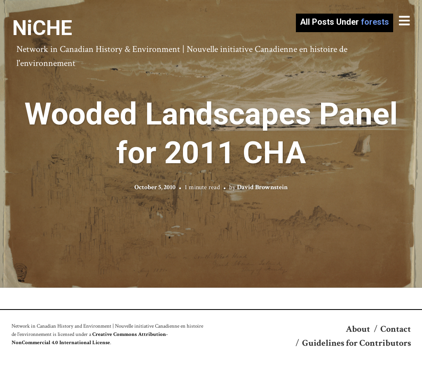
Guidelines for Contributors (356, 343)
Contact (395, 329)
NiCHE (42, 28)
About (358, 329)
